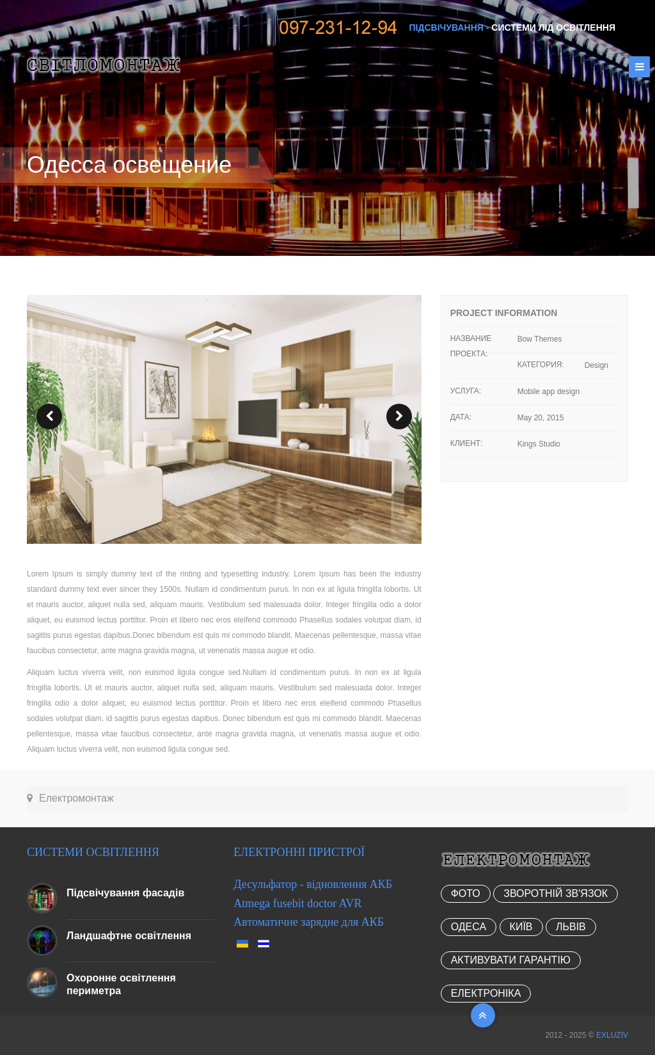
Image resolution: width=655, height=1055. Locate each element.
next (399, 416)
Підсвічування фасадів (125, 892)
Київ (521, 926)
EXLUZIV (612, 1035)
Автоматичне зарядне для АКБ (308, 922)
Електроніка (486, 993)
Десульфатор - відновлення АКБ (312, 884)
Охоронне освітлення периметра (121, 984)
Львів (571, 926)
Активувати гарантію (511, 960)
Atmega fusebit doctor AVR (297, 903)
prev (49, 416)
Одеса (468, 926)
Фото (465, 893)
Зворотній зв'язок (555, 893)
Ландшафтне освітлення (129, 935)
